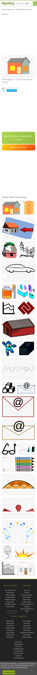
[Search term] (23, 3)
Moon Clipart (27, 621)
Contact (27, 592)
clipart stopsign (10, 595)
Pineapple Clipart (18, 649)
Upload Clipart (26, 602)
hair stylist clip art (10, 590)
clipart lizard (10, 602)
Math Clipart (10, 621)
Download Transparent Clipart (18, 138)
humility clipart (10, 597)
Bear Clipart (26, 635)
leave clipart (10, 592)
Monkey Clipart (18, 651)
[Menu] (35, 3)
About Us (27, 590)
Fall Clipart (27, 623)
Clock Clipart (27, 625)
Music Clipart (10, 632)
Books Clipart (10, 623)
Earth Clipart (10, 630)
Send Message (12, 90)
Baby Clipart (10, 637)
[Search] (28, 3)
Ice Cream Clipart (18, 653)
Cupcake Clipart (10, 628)
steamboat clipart (10, 599)
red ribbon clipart (10, 604)
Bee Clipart (27, 630)
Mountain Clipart (19, 658)
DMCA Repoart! (18, 147)
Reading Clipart (18, 644)
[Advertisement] (18, 35)
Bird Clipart (18, 646)
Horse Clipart (27, 628)
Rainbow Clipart (27, 637)
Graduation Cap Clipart (27, 632)
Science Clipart (10, 635)
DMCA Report (27, 597)
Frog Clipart (10, 625)
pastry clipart (10, 606)
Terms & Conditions (27, 595)
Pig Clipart (18, 656)
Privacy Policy (27, 599)
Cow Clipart (18, 642)
